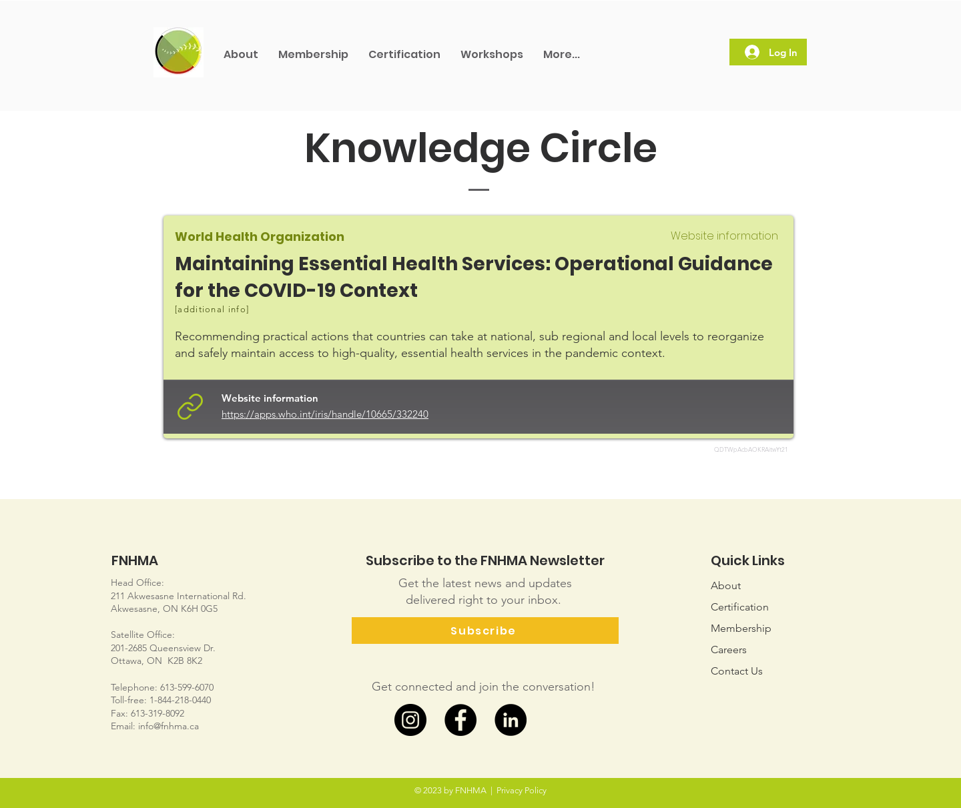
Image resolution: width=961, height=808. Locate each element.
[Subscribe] (485, 630)
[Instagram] (410, 720)
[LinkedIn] (511, 720)
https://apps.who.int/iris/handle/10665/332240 (325, 414)
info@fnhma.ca (168, 726)
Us (737, 671)
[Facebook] (460, 720)
